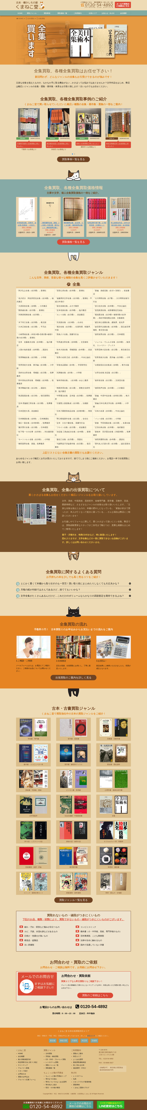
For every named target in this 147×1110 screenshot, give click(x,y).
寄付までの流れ (51, 1079)
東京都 (52, 1041)
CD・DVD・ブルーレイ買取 (56, 1059)
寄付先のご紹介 (51, 1085)
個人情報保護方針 (24, 1059)
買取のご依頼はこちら (95, 995)
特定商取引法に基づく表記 (27, 1062)
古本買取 (31, 18)
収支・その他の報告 (53, 1087)
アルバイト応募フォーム (27, 1080)
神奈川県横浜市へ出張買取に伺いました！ (117, 145)
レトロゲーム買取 (52, 1062)
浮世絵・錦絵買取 (52, 1056)
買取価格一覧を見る (73, 241)
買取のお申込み (23, 1077)
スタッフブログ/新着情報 (82, 1082)
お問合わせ (22, 1074)
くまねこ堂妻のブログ (81, 1087)
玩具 (74, 1079)
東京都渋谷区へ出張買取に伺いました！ (58, 145)
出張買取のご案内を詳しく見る (73, 677)
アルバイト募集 (23, 1068)
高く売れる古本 (78, 1065)
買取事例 (76, 1085)
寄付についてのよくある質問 (56, 1082)
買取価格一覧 (50, 1068)
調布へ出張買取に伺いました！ (87, 143)
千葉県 (74, 1041)
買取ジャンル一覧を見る (73, 900)
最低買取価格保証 (79, 1062)
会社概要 (21, 1056)
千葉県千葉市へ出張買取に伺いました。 (28, 145)
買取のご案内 (78, 1053)
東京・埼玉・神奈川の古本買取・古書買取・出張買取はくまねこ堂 (70, 1094)
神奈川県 (63, 1041)
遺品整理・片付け (79, 1068)
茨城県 (94, 1041)
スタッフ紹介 (23, 1071)
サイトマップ (23, 1065)
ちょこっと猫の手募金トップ (56, 1076)
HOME (20, 18)
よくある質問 (78, 1059)
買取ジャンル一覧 (52, 1065)
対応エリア (91, 1036)
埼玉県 (84, 1041)
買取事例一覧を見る (73, 159)
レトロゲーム (78, 1076)
